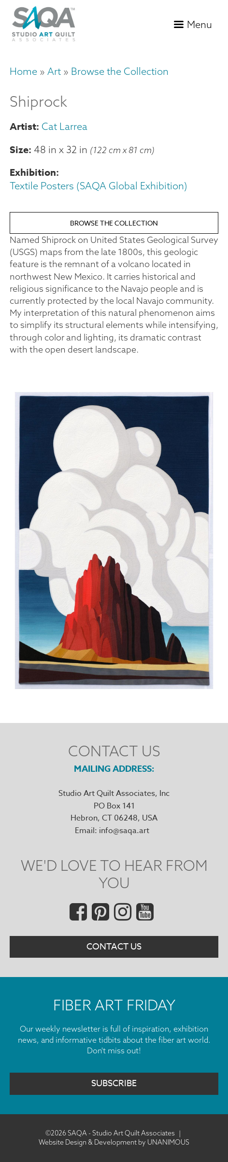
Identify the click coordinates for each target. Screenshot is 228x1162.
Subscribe (114, 1083)
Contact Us (114, 946)
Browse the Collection (120, 71)
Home (23, 71)
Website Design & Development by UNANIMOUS (114, 1142)
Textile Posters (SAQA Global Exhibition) (98, 186)
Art (54, 71)
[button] (114, 686)
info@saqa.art (124, 830)
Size (19, 149)
